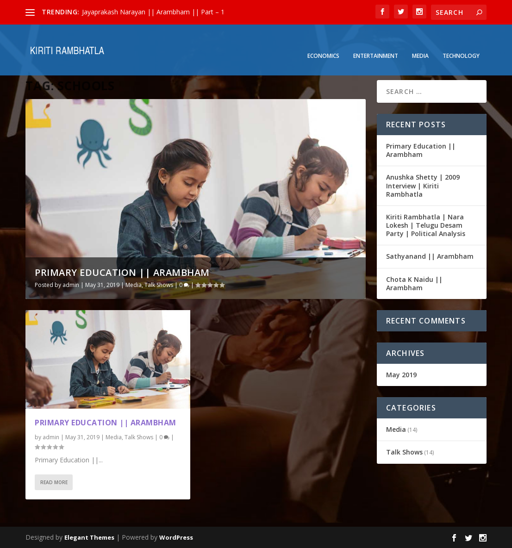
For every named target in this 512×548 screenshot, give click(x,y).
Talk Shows (158, 285)
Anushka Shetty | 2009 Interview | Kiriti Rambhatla (423, 185)
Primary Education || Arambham (122, 272)
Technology (461, 42)
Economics (323, 42)
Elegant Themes (89, 537)
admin (70, 285)
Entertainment (375, 42)
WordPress (176, 537)
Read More (54, 482)
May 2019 (401, 374)
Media (420, 42)
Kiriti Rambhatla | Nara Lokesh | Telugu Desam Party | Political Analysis (425, 225)
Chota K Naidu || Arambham (414, 283)
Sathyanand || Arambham (430, 256)
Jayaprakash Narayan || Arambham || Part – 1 (153, 11)
